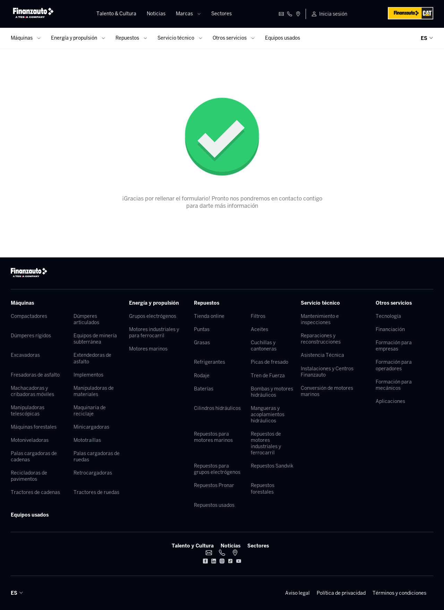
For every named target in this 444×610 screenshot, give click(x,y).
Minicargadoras (91, 427)
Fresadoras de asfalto (35, 375)
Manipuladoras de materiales (94, 391)
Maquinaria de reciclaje (90, 410)
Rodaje (202, 375)
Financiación (390, 329)
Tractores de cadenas (35, 492)
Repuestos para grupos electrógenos (217, 469)
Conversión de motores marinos (327, 391)
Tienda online (209, 316)
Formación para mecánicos (394, 385)
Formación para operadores (394, 365)
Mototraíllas (87, 440)
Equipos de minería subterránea (95, 338)
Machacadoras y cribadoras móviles (32, 391)
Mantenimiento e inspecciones (320, 319)
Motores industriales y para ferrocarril (154, 332)
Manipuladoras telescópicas (27, 410)
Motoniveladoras (30, 440)
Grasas (202, 342)
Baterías (203, 389)
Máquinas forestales (34, 427)
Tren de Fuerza (268, 375)
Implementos (88, 375)
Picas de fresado (269, 362)
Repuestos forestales (262, 488)
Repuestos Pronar (214, 485)
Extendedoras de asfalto (92, 358)
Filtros (258, 316)
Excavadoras (25, 355)
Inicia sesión (333, 14)
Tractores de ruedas (96, 492)
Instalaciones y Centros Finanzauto (327, 371)
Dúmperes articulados (86, 319)
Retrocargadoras (93, 473)
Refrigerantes (209, 362)
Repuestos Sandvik (272, 466)
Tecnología (388, 316)
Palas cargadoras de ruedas (97, 456)
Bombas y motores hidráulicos (272, 392)
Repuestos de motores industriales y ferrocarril (266, 443)
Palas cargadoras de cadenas (34, 456)
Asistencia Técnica (322, 355)
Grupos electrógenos (152, 316)
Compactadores (29, 316)
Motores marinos (148, 349)
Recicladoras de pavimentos (29, 476)
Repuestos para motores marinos (213, 437)
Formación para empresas (394, 345)
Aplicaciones (390, 401)
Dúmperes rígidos (31, 335)
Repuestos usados (214, 505)
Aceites (259, 329)
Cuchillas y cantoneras (263, 345)
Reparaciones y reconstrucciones (321, 338)
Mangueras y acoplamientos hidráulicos (267, 414)
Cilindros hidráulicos (217, 408)
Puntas (202, 329)
